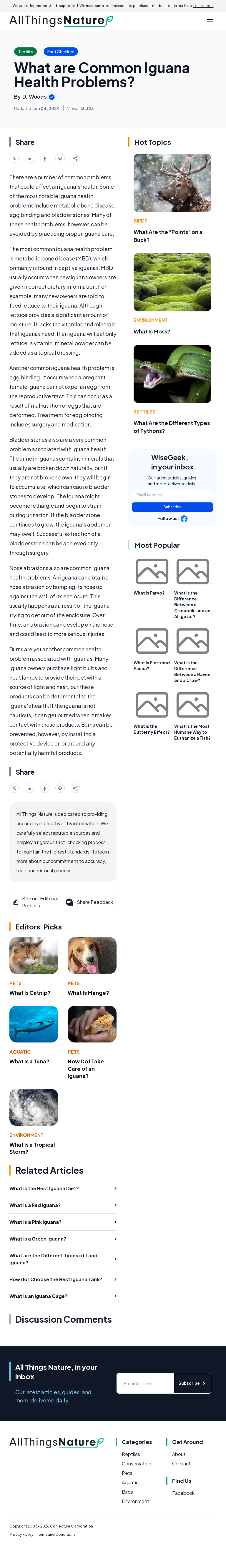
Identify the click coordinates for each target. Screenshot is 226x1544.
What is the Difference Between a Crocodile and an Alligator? (192, 604)
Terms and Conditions (56, 1534)
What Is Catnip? (30, 992)
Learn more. (203, 6)
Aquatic (20, 1052)
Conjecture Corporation (71, 1526)
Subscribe (173, 507)
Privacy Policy (21, 1534)
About (179, 1454)
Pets (15, 983)
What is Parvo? (149, 592)
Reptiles (144, 412)
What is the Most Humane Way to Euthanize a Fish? (192, 732)
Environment (26, 1135)
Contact (181, 1463)
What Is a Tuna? (29, 1061)
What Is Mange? (88, 992)
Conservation (136, 1463)
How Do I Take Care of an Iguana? (86, 1068)
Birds (140, 221)
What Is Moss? (152, 331)
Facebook (183, 1493)
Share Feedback (88, 902)
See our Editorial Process (35, 902)
